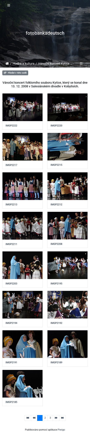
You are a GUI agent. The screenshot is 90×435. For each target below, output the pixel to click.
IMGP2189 (56, 362)
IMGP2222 (11, 125)
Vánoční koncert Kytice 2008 (55, 63)
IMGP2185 (11, 402)
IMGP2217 (11, 165)
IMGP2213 (11, 204)
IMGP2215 (56, 164)
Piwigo (61, 429)
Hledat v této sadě (15, 72)
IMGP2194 (11, 323)
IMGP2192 (56, 323)
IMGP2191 (11, 362)
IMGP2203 (11, 283)
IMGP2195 (56, 283)
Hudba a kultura (23, 63)
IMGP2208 (56, 244)
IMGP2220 (56, 125)
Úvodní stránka (7, 63)
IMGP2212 (56, 204)
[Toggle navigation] (8, 5)
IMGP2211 (11, 244)
